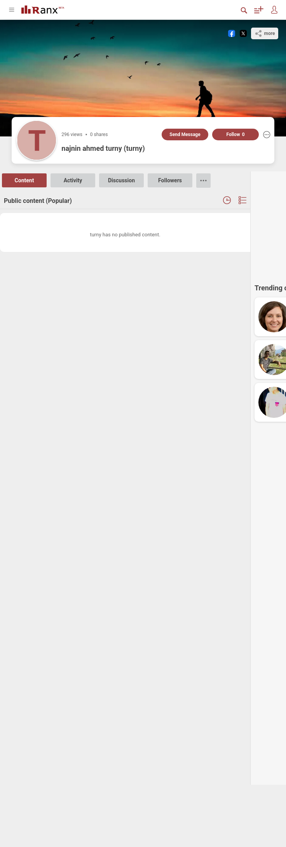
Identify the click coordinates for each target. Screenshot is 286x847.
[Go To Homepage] (42, 8)
